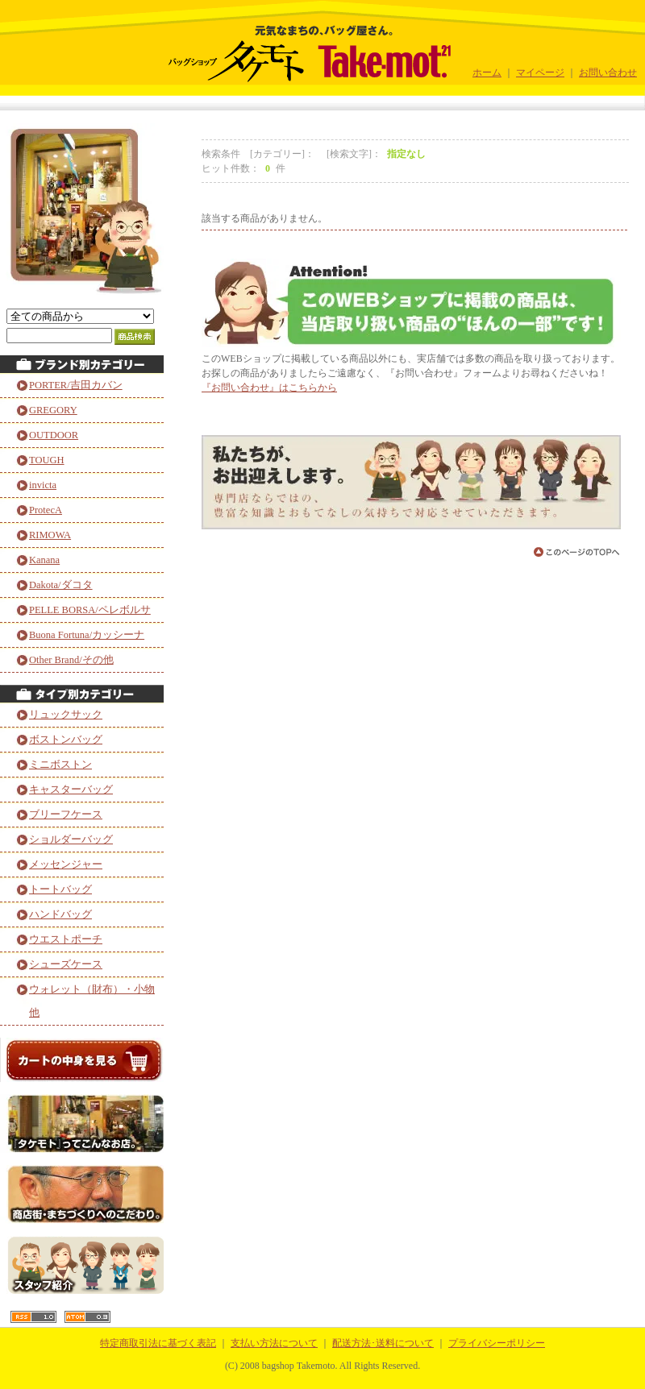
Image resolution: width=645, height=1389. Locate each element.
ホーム (486, 72)
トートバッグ (60, 889)
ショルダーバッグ (71, 839)
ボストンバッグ (65, 739)
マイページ (540, 72)
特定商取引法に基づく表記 (158, 1343)
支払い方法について (274, 1343)
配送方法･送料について (383, 1343)
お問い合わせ (608, 72)
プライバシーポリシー (496, 1343)
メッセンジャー (65, 864)
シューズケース (65, 964)
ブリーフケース (65, 814)
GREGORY (53, 410)
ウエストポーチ (65, 939)
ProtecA (45, 510)
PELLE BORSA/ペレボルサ (90, 610)
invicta (42, 485)
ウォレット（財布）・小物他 (92, 1001)
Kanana (44, 560)
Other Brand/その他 (71, 659)
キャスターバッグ (71, 789)
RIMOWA (50, 535)
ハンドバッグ (60, 914)
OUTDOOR (53, 435)
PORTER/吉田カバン (76, 385)
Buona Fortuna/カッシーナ (86, 635)
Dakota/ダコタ (61, 585)
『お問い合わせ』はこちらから (269, 387)
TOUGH (46, 460)
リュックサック (65, 714)
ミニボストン (60, 764)
